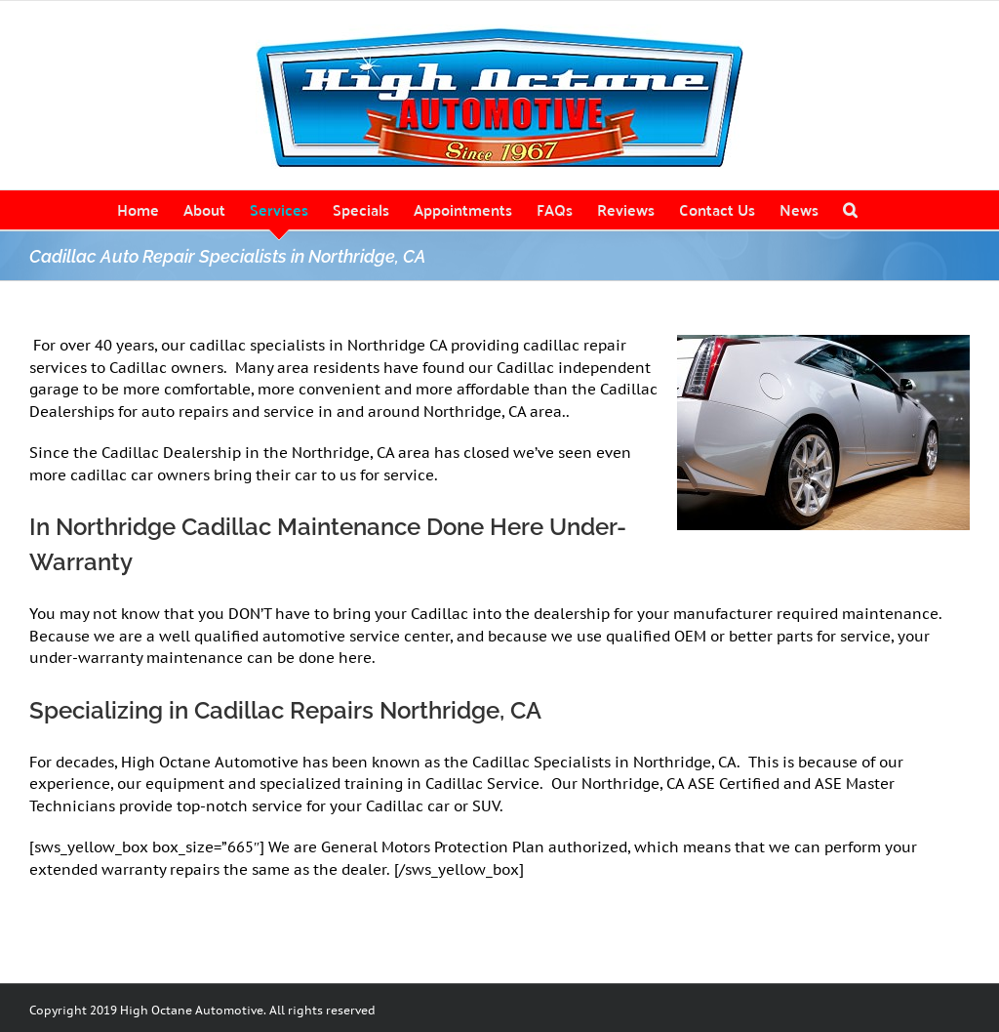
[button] (850, 209)
